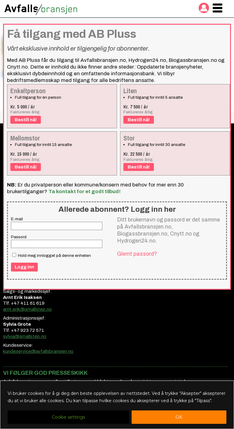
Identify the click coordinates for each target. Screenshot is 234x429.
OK (179, 417)
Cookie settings (68, 417)
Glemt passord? (137, 254)
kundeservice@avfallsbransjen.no (38, 351)
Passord (19, 237)
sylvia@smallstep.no (24, 336)
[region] (117, 405)
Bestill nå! (26, 119)
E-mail (17, 219)
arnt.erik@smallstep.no (27, 309)
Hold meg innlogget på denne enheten (51, 255)
